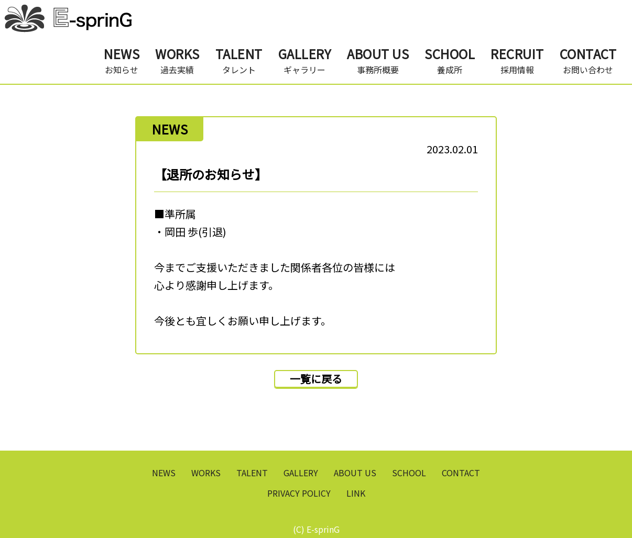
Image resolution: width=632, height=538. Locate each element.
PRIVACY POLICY (299, 493)
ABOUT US (355, 472)
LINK (355, 493)
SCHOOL (409, 472)
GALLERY (301, 472)
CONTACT (461, 472)
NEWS (164, 472)
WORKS (206, 472)
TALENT (252, 472)
